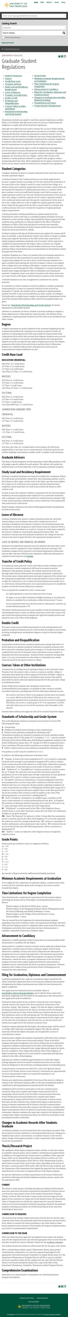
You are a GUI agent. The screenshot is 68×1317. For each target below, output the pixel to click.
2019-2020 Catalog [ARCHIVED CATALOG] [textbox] (20, 16)
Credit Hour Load (12, 81)
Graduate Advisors (13, 84)
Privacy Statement (42, 1298)
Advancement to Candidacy (46, 89)
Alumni (57, 2)
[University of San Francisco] (16, 8)
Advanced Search (8, 43)
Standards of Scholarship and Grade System (31, 305)
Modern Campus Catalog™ (52, 1314)
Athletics (49, 2)
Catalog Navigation (11, 49)
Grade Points (40, 76)
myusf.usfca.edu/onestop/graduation (18, 993)
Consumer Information (26, 1298)
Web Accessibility (33, 1301)
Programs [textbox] (7, 28)
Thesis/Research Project (45, 103)
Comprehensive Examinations (47, 106)
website (30, 556)
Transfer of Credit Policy (16, 95)
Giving (63, 2)
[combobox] (34, 16)
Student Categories (13, 76)
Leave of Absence (12, 92)
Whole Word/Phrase (12, 37)
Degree (8, 78)
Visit (42, 2)
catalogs (11, 1314)
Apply (36, 2)
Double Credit (11, 98)
